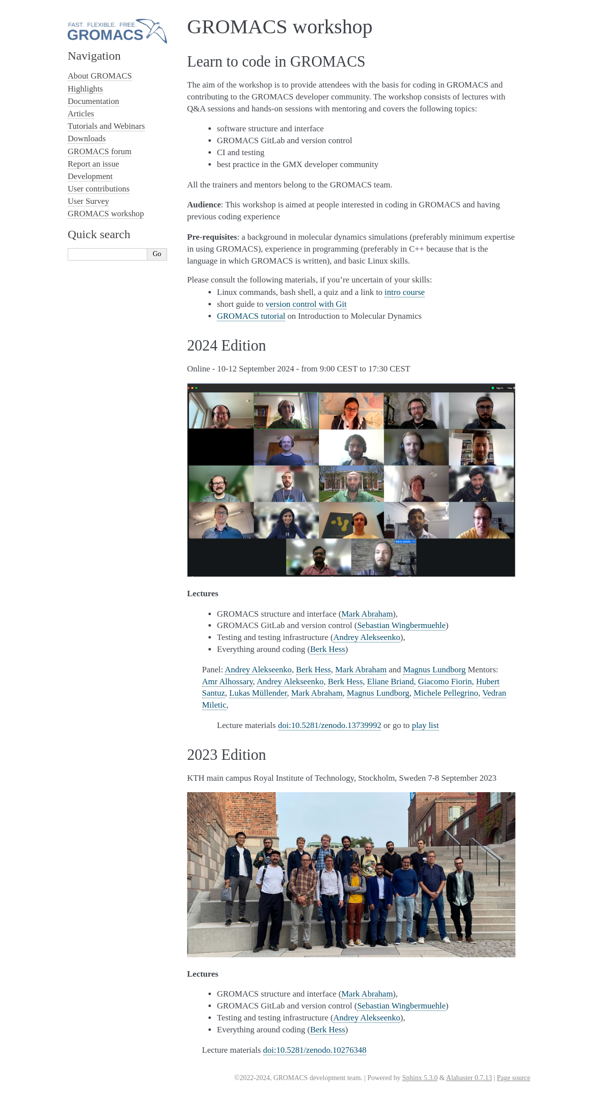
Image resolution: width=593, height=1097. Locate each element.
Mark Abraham (367, 614)
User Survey (88, 201)
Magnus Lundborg (434, 669)
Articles (81, 113)
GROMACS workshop (106, 213)
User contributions (98, 188)
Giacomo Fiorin (445, 681)
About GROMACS (100, 76)
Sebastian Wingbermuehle (401, 625)
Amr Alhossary (227, 681)
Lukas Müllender (258, 693)
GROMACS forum (99, 151)
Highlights (85, 88)
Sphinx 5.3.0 (419, 1078)
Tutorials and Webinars (106, 126)
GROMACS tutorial (251, 316)
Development (90, 176)
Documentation (93, 101)
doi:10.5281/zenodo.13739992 (330, 725)
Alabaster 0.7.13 (469, 1078)
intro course (405, 292)
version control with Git (306, 304)
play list (425, 725)
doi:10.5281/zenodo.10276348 (315, 1050)
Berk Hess (327, 649)
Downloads (86, 138)
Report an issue (93, 164)
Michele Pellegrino (445, 693)
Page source (513, 1078)
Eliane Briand (390, 681)
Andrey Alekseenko (366, 637)
